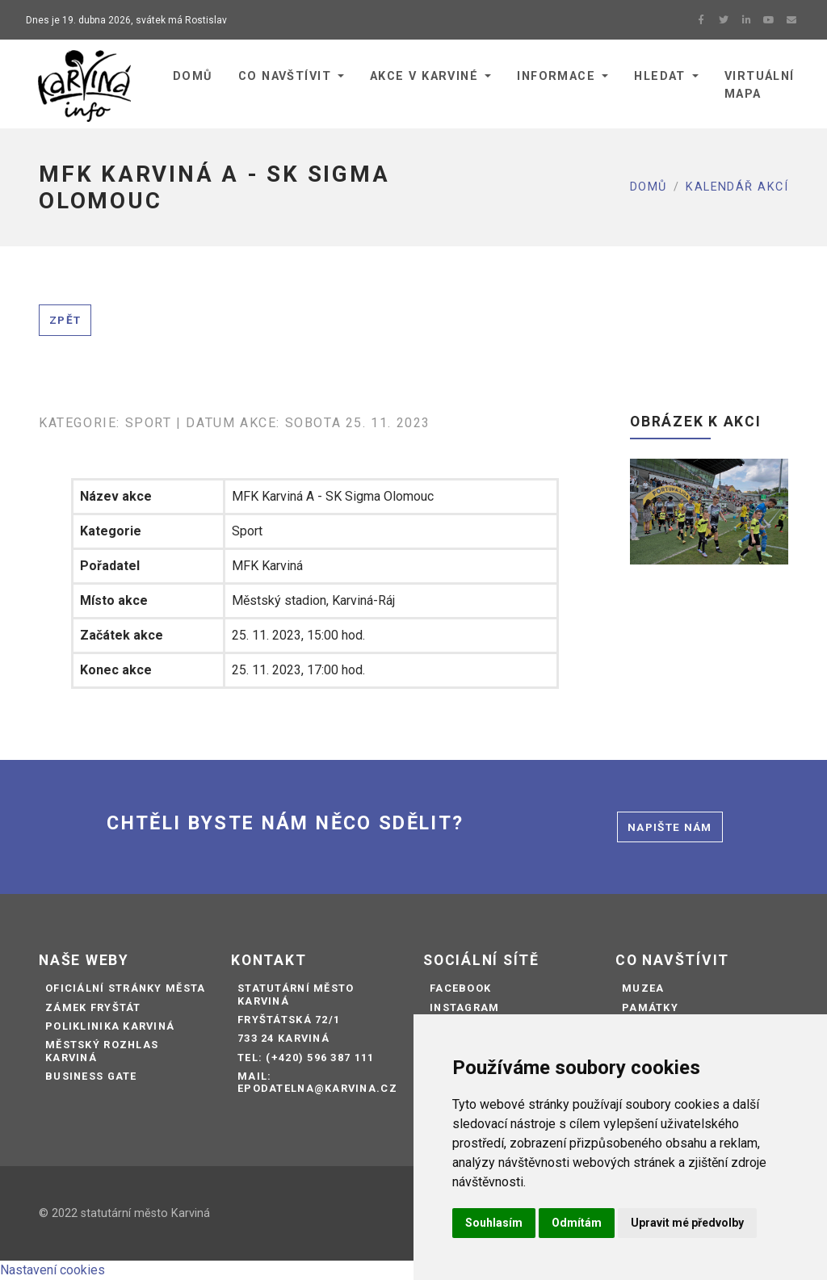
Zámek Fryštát (93, 1007)
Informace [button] (556, 76)
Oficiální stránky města (125, 988)
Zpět (65, 319)
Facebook (460, 988)
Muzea (643, 988)
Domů (648, 187)
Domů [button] (192, 76)
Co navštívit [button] (284, 76)
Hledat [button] (660, 76)
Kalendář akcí (737, 187)
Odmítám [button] (577, 1222)
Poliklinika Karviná (109, 1026)
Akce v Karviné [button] (424, 76)
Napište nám (670, 826)
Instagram (465, 1007)
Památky (650, 1007)
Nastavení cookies (52, 1270)
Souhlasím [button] (494, 1222)
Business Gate (91, 1076)
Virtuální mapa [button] (759, 85)
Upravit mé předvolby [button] (687, 1222)
